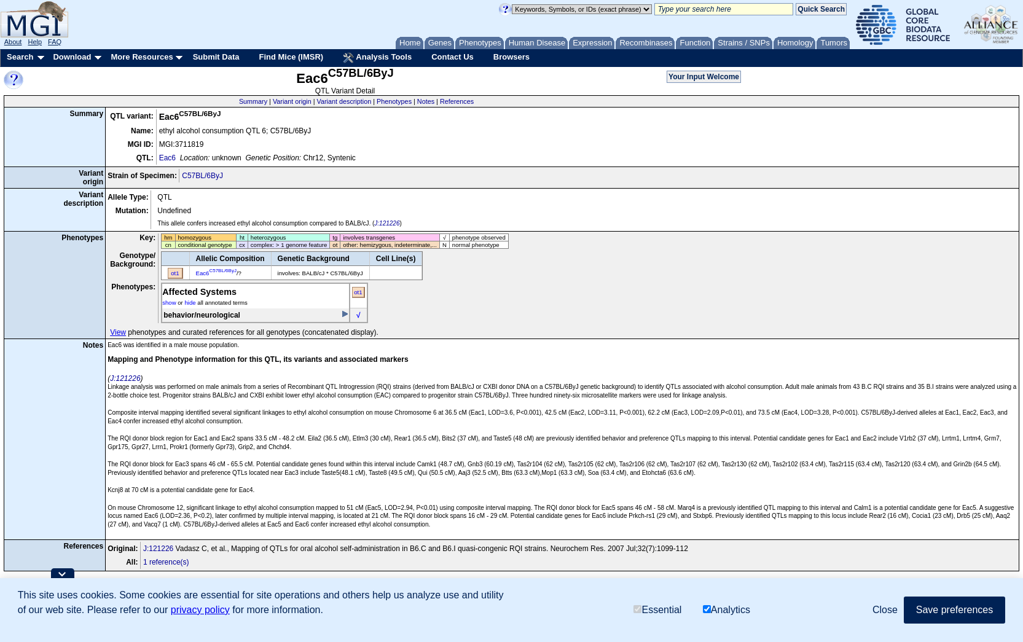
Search (20, 56)
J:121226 (386, 223)
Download (72, 56)
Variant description (344, 101)
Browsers (511, 56)
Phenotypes (394, 101)
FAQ (54, 41)
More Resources (142, 56)
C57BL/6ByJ (202, 175)
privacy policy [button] (200, 610)
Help (35, 41)
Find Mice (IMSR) (291, 56)
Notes (425, 101)
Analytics (726, 610)
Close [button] (885, 610)
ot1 (358, 292)
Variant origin (292, 101)
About (13, 41)
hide (189, 302)
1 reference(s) (166, 562)
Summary (253, 101)
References (457, 101)
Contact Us (452, 56)
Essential (657, 610)
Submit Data (216, 56)
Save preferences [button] (954, 610)
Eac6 (167, 158)
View (118, 332)
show (169, 302)
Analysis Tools (377, 57)
